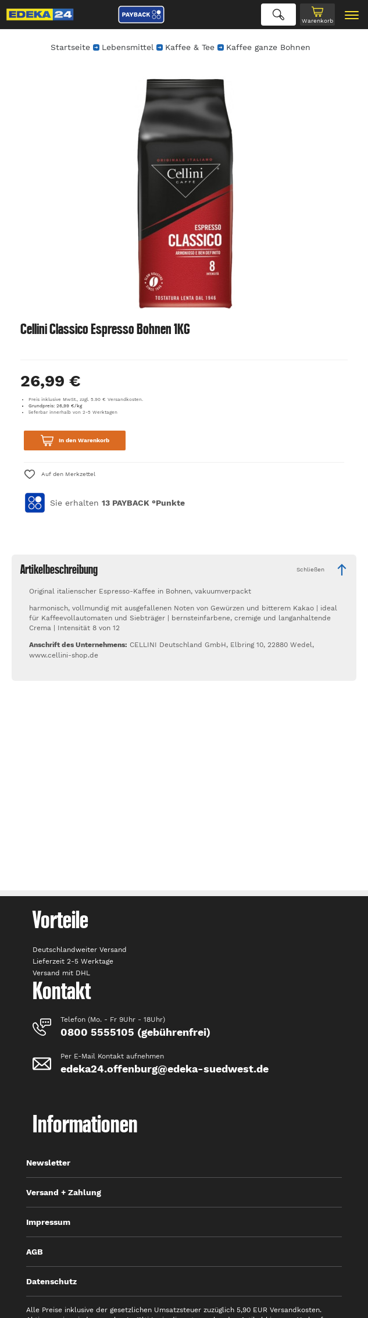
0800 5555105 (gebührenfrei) (135, 1032)
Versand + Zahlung (63, 1192)
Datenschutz (51, 1281)
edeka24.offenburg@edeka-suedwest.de (164, 1069)
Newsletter (48, 1162)
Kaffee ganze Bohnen (268, 47)
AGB (34, 1251)
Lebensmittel (127, 47)
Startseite (70, 47)
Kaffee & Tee (190, 47)
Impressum (48, 1222)
